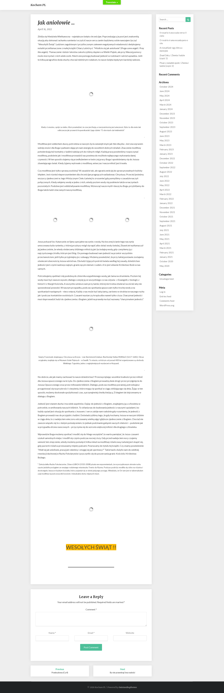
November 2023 (167, 118)
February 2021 (167, 252)
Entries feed (165, 296)
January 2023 (166, 154)
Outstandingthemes (128, 687)
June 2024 (164, 91)
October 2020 (166, 261)
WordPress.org (167, 305)
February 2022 (167, 198)
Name (52, 632)
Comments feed (167, 301)
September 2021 (167, 221)
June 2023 (164, 136)
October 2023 (166, 122)
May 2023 (164, 140)
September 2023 (167, 127)
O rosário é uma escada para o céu (174, 41)
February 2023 (167, 149)
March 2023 (165, 145)
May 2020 (164, 266)
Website (130, 632)
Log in (162, 292)
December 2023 (167, 113)
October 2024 (166, 86)
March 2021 (165, 248)
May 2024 (164, 95)
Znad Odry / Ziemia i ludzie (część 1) (172, 57)
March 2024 (165, 104)
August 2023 (166, 131)
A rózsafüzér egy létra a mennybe (171, 49)
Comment (91, 609)
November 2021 (167, 212)
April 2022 (165, 189)
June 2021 (164, 234)
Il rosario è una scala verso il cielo (173, 34)
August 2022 (166, 172)
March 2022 (165, 194)
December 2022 (167, 158)
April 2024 (165, 100)
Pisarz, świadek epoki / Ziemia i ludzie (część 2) (174, 64)
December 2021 (167, 207)
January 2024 (166, 109)
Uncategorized (167, 279)
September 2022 (167, 167)
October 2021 (166, 216)
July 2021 (164, 230)
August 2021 (166, 225)
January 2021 (166, 257)
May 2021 (164, 239)
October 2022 (166, 163)
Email (91, 632)
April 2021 (165, 243)
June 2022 (164, 180)
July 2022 (164, 176)
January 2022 (166, 203)
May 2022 (164, 185)
